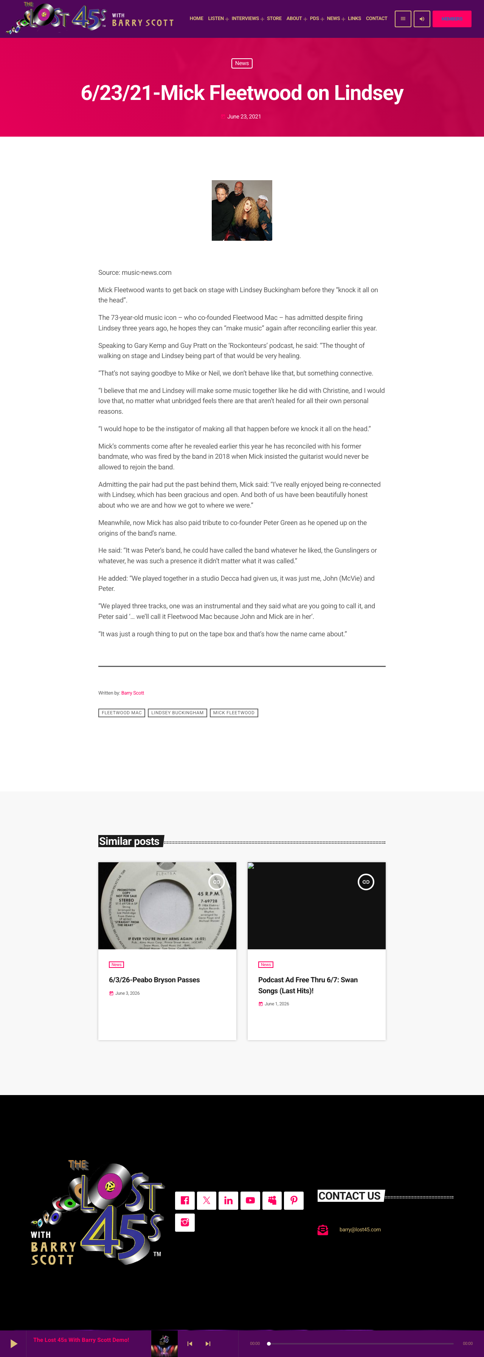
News (242, 63)
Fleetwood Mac (122, 712)
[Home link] (91, 19)
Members (452, 19)
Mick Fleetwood (234, 712)
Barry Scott (132, 693)
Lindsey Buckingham (177, 712)
